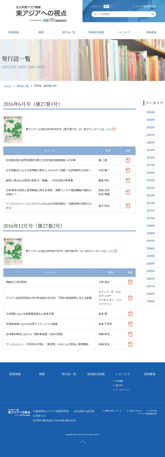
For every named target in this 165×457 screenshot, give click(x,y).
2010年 (151, 218)
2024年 (151, 112)
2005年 (151, 256)
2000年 (151, 293)
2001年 (151, 286)
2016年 (151, 172)
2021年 (151, 135)
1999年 (151, 301)
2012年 (151, 203)
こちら (108, 129)
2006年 (151, 248)
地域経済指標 (96, 374)
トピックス (123, 374)
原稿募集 (150, 374)
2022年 (151, 127)
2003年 (151, 271)
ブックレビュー (122, 389)
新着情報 (15, 374)
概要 (42, 374)
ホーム (7, 86)
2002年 (151, 278)
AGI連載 (119, 381)
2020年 (151, 142)
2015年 (151, 180)
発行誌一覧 (22, 86)
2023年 (151, 119)
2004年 (151, 263)
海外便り (119, 385)
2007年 (151, 240)
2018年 (151, 157)
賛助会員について (113, 411)
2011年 (151, 210)
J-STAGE (153, 411)
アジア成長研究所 (145, 6)
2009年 (151, 225)
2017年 (151, 165)
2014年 (151, 187)
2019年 (151, 150)
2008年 (151, 233)
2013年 (151, 195)
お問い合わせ (135, 411)
